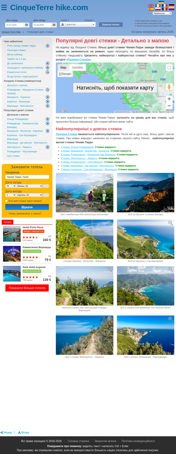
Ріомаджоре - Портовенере (22, 151)
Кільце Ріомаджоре (17, 119)
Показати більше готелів (27, 288)
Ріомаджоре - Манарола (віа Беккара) (22, 125)
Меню (6, 8)
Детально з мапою (17, 85)
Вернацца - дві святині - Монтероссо (27, 142)
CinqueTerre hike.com (49, 7)
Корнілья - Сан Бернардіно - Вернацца (22, 137)
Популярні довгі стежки (19, 110)
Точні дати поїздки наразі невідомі (25, 200)
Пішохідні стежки (16, 50)
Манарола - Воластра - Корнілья (25, 131)
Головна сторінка (78, 441)
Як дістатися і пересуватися (22, 76)
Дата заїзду (12, 20)
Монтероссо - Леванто (19, 147)
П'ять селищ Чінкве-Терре (21, 45)
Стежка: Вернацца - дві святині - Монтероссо (87, 165)
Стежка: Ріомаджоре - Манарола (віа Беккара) (88, 154)
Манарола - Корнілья (18, 97)
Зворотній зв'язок (105, 441)
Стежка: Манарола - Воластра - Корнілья (85, 150)
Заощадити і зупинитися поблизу (25, 67)
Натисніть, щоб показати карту (115, 88)
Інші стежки (13, 156)
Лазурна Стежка (78, 59)
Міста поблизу (15, 54)
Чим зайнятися (13, 41)
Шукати (27, 207)
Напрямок (12, 172)
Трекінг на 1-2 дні (16, 59)
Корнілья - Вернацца (18, 101)
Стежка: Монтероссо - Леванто (79, 158)
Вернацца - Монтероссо (20, 106)
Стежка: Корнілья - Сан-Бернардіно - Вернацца (89, 169)
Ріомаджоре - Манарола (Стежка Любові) (25, 91)
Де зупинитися (15, 63)
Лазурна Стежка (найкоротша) (22, 80)
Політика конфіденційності (138, 441)
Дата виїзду (40, 20)
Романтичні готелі (17, 72)
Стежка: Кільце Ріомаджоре (77, 147)
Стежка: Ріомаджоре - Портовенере (82, 161)
